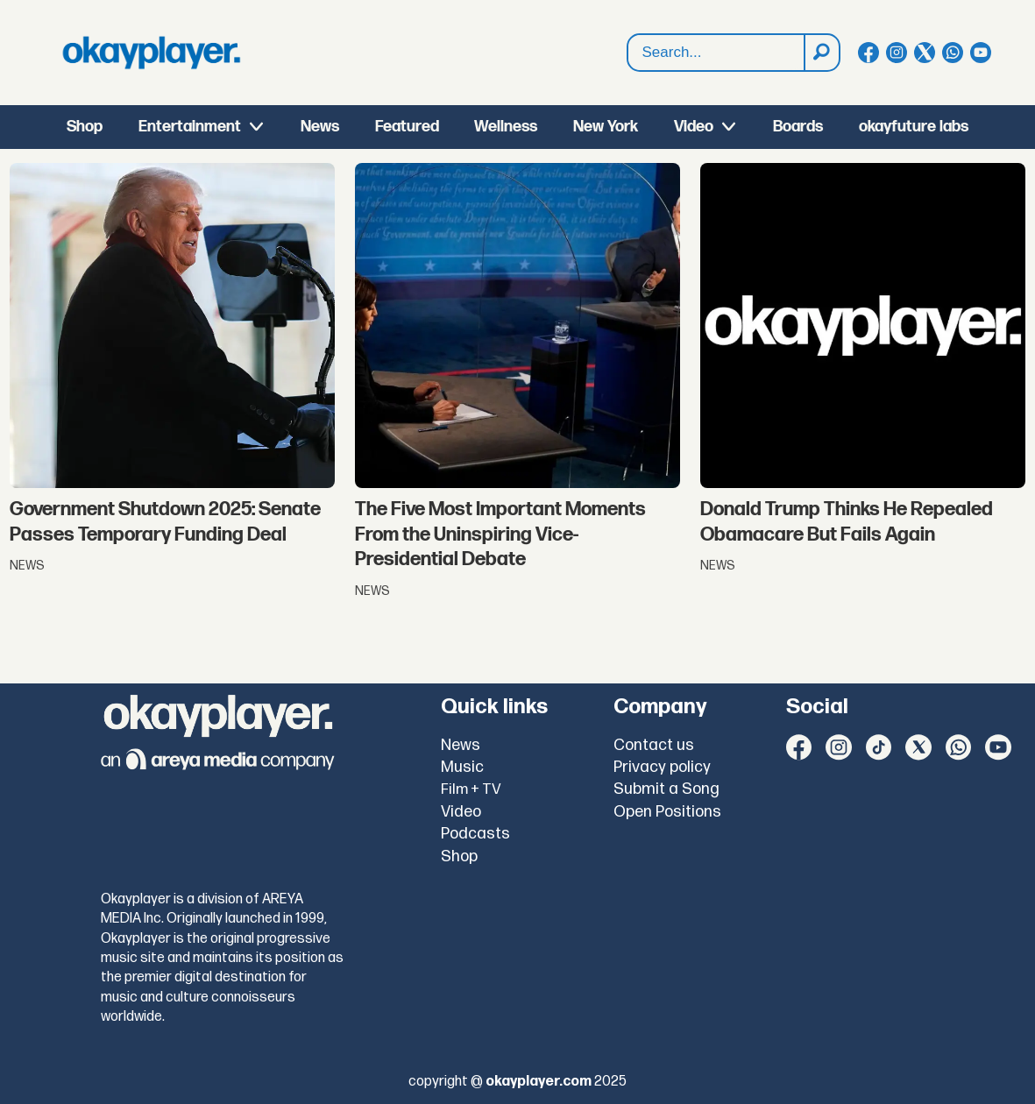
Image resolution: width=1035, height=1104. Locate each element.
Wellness (505, 126)
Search (627, 34)
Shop (85, 126)
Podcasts (475, 833)
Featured (407, 126)
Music (462, 767)
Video (693, 126)
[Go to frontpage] (151, 52)
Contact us (653, 745)
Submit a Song (666, 789)
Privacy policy (662, 767)
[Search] (821, 52)
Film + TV (471, 789)
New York (605, 126)
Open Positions (667, 812)
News (320, 126)
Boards (798, 126)
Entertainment (189, 126)
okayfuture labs (913, 126)
